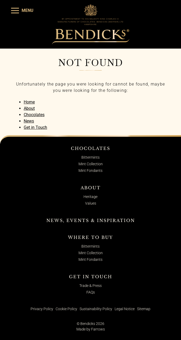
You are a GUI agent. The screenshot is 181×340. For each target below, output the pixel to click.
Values (90, 203)
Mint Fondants (90, 170)
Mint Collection (91, 164)
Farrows (98, 329)
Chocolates (34, 114)
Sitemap (143, 309)
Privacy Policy (42, 309)
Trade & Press (90, 286)
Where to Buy (90, 237)
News (29, 121)
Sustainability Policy (96, 309)
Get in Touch (35, 127)
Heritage (90, 197)
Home (29, 102)
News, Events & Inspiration (90, 220)
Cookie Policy (66, 309)
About (29, 108)
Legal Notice (125, 309)
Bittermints (90, 157)
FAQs (90, 292)
